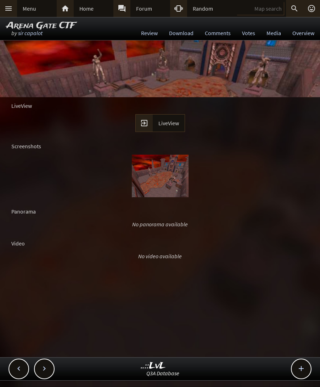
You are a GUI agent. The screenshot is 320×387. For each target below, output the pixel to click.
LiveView (168, 123)
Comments (218, 33)
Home (86, 8)
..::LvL (153, 366)
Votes (248, 33)
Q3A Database (162, 373)
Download (181, 33)
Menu (29, 8)
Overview (303, 33)
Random (203, 8)
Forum (144, 8)
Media (273, 33)
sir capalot (30, 33)
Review (149, 33)
